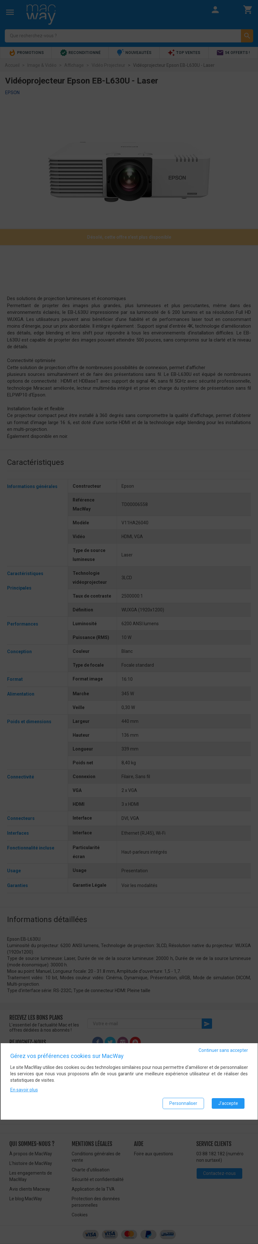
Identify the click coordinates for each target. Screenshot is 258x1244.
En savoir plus (24, 1090)
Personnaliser (183, 1104)
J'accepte (228, 1104)
